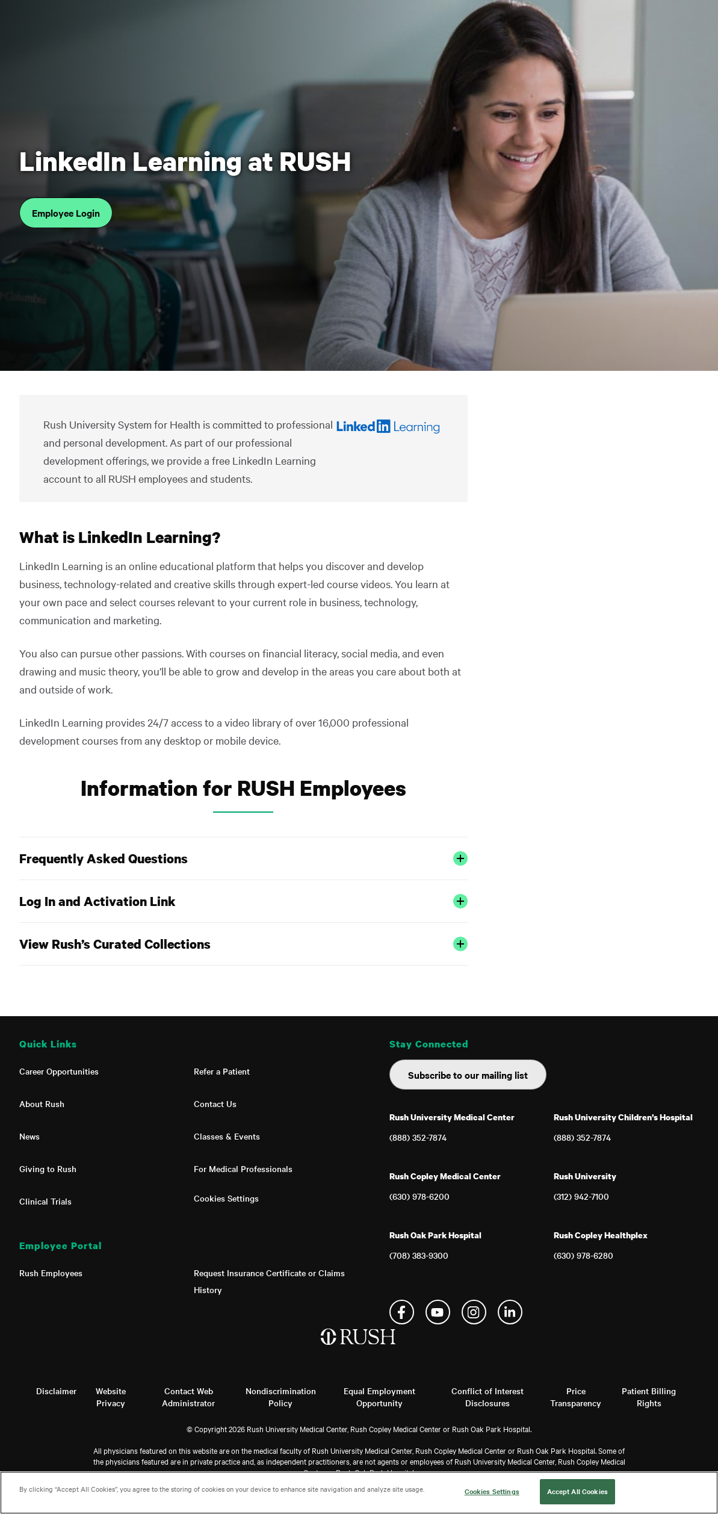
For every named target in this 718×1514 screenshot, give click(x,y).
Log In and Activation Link (243, 901)
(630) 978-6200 (419, 1196)
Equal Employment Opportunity (379, 1397)
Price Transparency (575, 1397)
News (29, 1136)
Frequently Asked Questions (243, 858)
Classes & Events (227, 1136)
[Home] (359, 1349)
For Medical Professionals (243, 1168)
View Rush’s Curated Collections (243, 943)
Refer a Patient (222, 1071)
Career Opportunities (59, 1071)
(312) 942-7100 (581, 1196)
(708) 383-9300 (418, 1255)
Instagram (474, 1312)
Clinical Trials (45, 1201)
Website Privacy (111, 1397)
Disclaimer (56, 1391)
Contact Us (215, 1103)
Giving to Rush (47, 1168)
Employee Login (66, 212)
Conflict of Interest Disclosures (487, 1397)
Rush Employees (50, 1273)
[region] (359, 1492)
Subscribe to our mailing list (468, 1074)
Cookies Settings (226, 1198)
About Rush (41, 1103)
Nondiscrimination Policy (281, 1397)
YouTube (438, 1312)
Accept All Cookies (577, 1491)
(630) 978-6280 (583, 1255)
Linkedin (510, 1312)
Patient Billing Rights (649, 1397)
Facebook (401, 1312)
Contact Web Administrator (188, 1397)
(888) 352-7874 (418, 1137)
